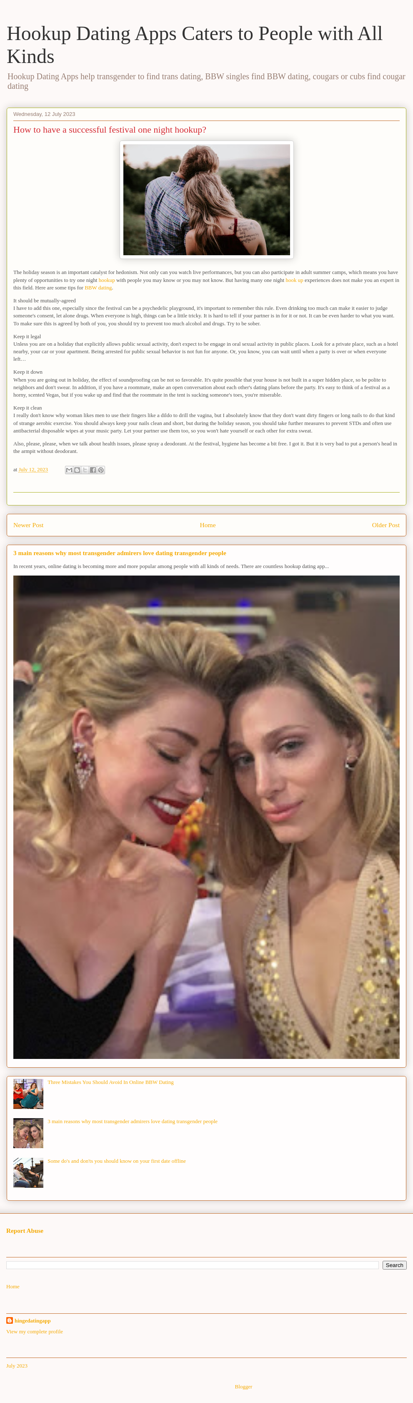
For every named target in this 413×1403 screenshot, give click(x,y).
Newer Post (28, 524)
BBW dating (98, 287)
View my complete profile (34, 1331)
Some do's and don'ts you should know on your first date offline (117, 1161)
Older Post (386, 524)
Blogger (243, 1386)
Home (207, 524)
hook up (295, 280)
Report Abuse (24, 1230)
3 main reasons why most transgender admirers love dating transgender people (119, 552)
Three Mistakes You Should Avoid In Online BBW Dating (111, 1082)
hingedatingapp (33, 1321)
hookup (107, 280)
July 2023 (17, 1366)
